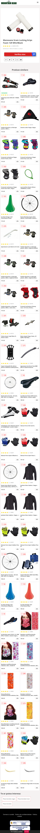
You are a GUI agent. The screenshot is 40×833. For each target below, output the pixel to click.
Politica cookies (18, 831)
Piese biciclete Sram (24, 799)
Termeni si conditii (8, 814)
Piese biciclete (7, 804)
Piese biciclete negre (9, 799)
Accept (27, 831)
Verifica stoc (25, 54)
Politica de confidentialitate (23, 814)
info (17, 101)
